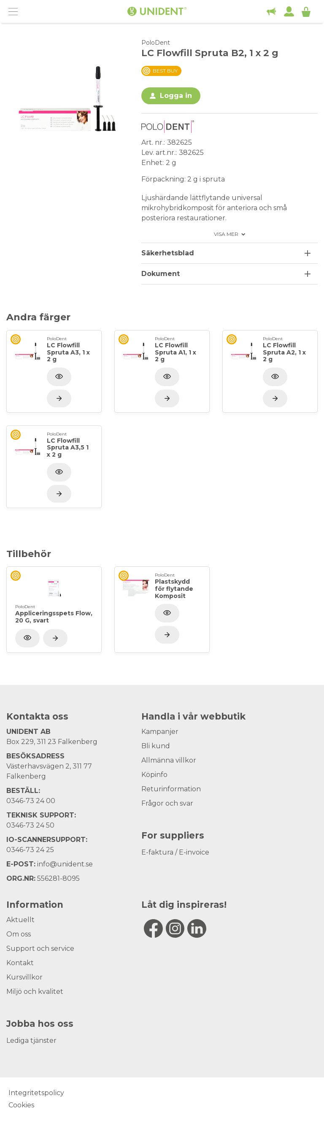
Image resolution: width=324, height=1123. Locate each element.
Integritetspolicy (36, 1093)
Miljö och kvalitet (34, 992)
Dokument (160, 274)
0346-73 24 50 (30, 825)
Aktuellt (20, 920)
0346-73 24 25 (30, 850)
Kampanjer (159, 732)
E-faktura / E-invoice (175, 852)
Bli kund (155, 746)
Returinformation (171, 789)
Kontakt (20, 963)
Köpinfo (154, 775)
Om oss (18, 934)
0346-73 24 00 (30, 801)
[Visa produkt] (59, 398)
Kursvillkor (24, 977)
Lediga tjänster (31, 1040)
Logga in (176, 96)
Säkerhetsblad (167, 253)
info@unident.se (65, 864)
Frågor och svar (167, 803)
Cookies (21, 1105)
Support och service (40, 948)
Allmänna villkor (168, 760)
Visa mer (226, 234)
